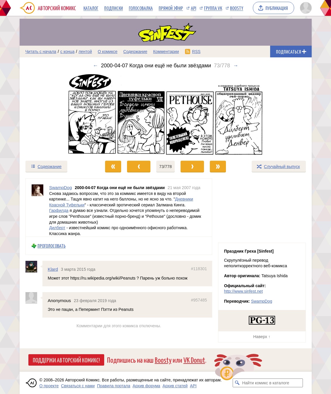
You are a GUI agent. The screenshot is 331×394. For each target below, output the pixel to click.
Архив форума (146, 385)
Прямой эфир (171, 8)
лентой (85, 51)
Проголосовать (51, 246)
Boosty (236, 8)
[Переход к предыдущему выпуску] (56, 114)
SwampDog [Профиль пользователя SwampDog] (60, 187)
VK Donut (194, 359)
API (193, 8)
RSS (196, 51)
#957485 (199, 300)
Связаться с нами (78, 385)
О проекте (49, 385)
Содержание (135, 51)
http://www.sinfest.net (243, 291)
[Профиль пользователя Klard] (33, 267)
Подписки (113, 8)
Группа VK (213, 8)
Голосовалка (141, 8)
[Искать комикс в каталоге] (237, 383)
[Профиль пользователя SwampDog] (37, 207)
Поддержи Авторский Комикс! (66, 360)
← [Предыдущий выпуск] (95, 65)
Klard (53, 269)
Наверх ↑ (261, 336)
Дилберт (57, 227)
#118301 (199, 268)
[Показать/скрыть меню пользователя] (305, 8)
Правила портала (113, 385)
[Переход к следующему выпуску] (166, 114)
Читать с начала (40, 51)
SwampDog (261, 301)
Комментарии (166, 51)
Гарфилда (58, 210)
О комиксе (107, 51)
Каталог (90, 8)
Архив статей (175, 385)
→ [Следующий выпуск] (235, 65)
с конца (67, 51)
